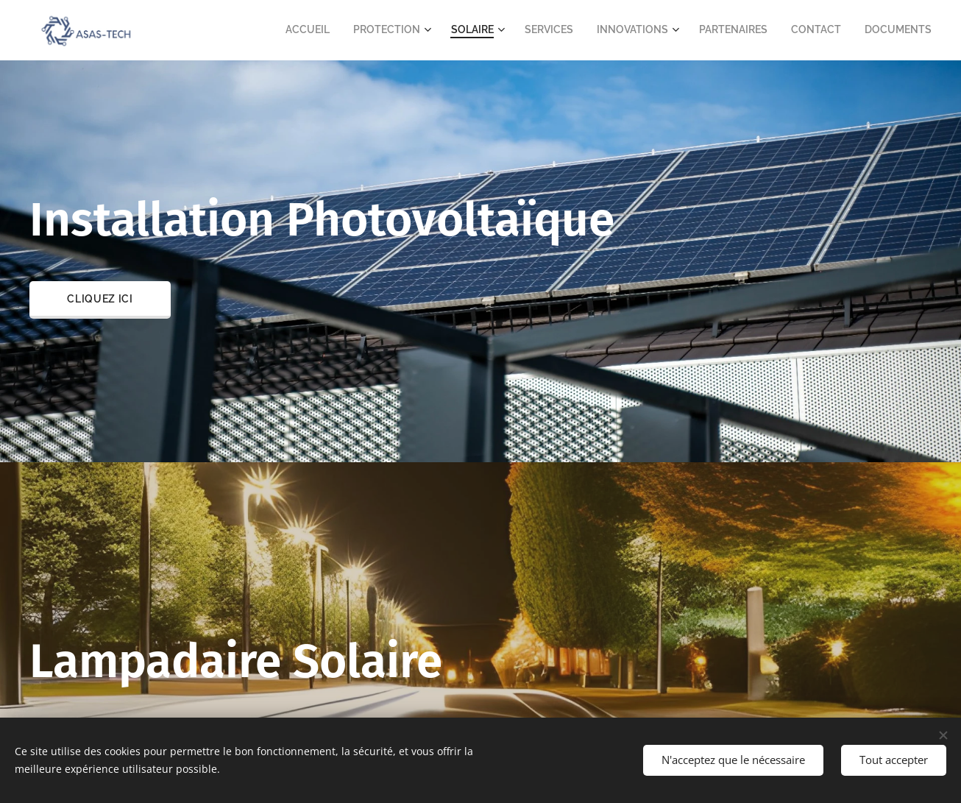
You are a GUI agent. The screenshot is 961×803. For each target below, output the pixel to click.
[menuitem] (353, 30)
